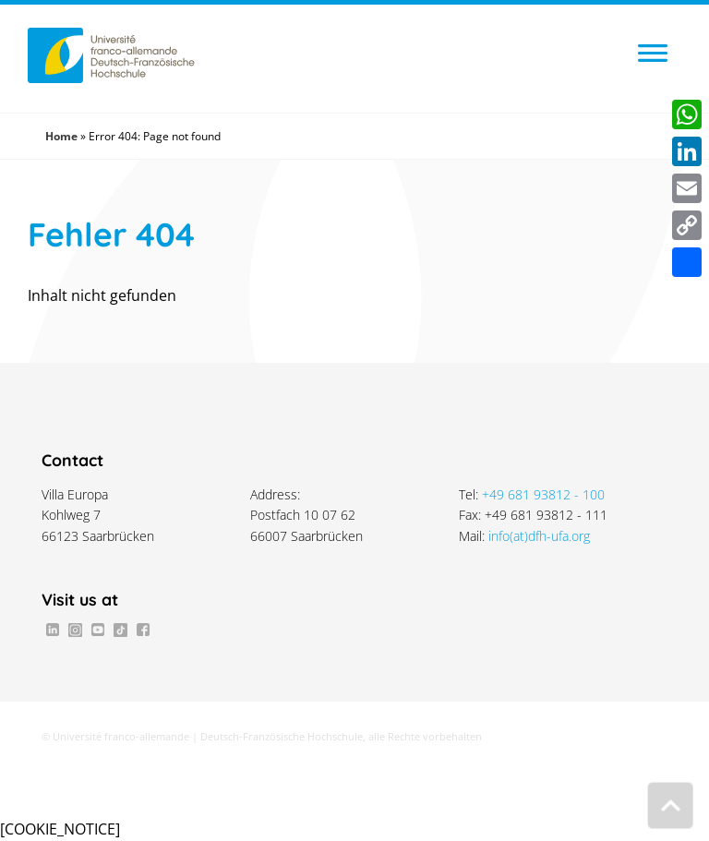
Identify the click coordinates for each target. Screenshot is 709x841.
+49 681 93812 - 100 (543, 494)
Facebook (143, 629)
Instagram (74, 629)
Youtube (97, 629)
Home (61, 136)
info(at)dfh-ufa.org (539, 536)
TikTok (120, 629)
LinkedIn (52, 629)
